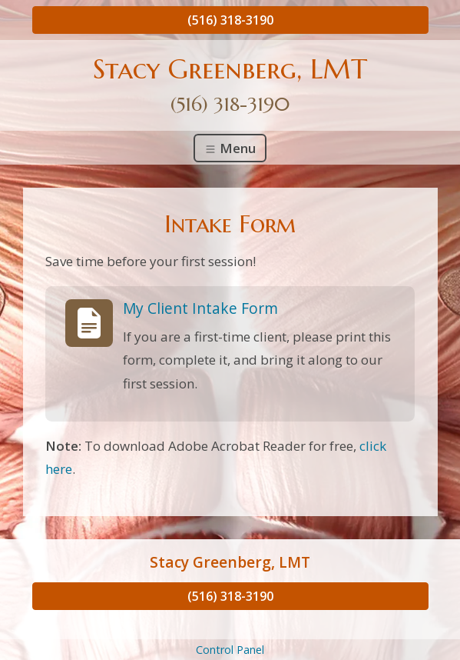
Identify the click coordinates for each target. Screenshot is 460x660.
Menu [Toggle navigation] (230, 148)
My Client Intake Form (200, 308)
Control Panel (230, 649)
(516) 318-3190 (230, 20)
